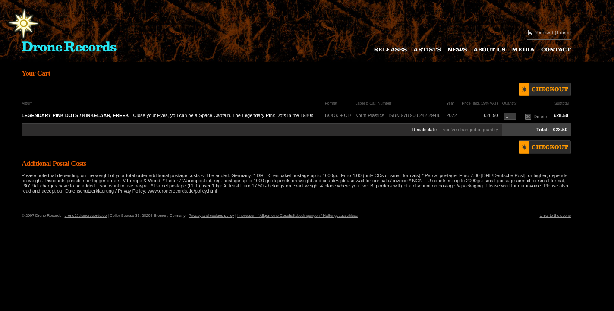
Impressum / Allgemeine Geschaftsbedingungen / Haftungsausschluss (297, 215)
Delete (536, 116)
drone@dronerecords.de (86, 215)
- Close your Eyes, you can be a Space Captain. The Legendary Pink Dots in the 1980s (167, 115)
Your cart (544, 32)
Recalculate (424, 129)
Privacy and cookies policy (211, 215)
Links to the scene (555, 215)
